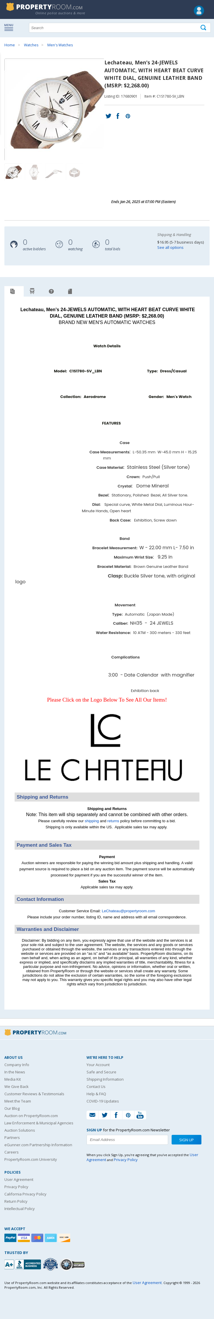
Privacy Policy (16, 1186)
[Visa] (24, 1238)
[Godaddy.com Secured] (73, 1264)
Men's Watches (60, 45)
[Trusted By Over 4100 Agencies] (51, 1265)
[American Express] (51, 1238)
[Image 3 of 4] (54, 172)
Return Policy (15, 1201)
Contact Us (96, 1086)
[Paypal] (11, 1238)
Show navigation (10, 27)
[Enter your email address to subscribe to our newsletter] (127, 1140)
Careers (11, 1152)
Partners (12, 1137)
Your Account (98, 1064)
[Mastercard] (38, 1238)
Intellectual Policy (19, 1208)
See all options (170, 247)
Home (9, 45)
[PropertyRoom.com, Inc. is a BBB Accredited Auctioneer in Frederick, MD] (23, 1264)
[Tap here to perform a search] (204, 27)
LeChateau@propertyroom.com (128, 911)
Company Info (16, 1064)
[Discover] (65, 1238)
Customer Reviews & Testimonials (34, 1093)
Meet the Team (17, 1101)
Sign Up (186, 1139)
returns (113, 821)
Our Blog (12, 1108)
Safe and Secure (101, 1072)
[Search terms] (120, 28)
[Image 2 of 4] (33, 172)
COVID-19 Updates (103, 1101)
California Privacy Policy (25, 1194)
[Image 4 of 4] (74, 172)
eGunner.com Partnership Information (38, 1144)
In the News (14, 1072)
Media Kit (12, 1079)
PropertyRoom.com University (30, 1159)
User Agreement (18, 1179)
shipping (92, 821)
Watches (31, 45)
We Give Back (16, 1086)
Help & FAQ (96, 1093)
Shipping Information (105, 1079)
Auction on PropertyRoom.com (31, 1115)
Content (5, 74)
